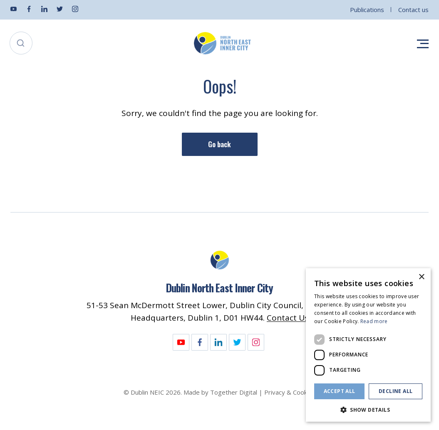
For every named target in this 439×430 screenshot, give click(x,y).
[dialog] (368, 345)
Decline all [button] (395, 391)
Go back (219, 144)
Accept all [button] (339, 391)
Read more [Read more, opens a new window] (374, 321)
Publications (367, 9)
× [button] (421, 277)
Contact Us (287, 317)
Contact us (413, 9)
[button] (368, 409)
